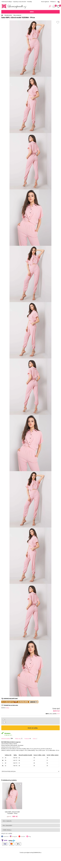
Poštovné (26, 738)
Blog (29, 836)
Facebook (6, 836)
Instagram (14, 836)
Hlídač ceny (18, 738)
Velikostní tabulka (5, 738)
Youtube (23, 836)
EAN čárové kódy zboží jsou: (9, 771)
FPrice (7, 707)
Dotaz (34, 738)
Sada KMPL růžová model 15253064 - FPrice (12, 812)
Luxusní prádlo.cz (13, 6)
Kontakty (30, 1)
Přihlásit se (53, 1)
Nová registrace (45, 1)
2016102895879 (30, 771)
